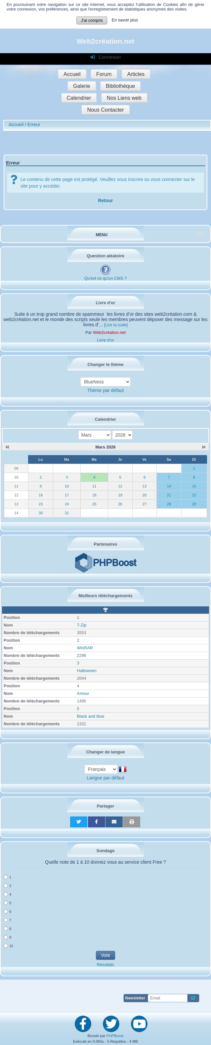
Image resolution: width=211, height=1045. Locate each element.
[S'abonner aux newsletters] (193, 997)
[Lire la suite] (116, 325)
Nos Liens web (124, 98)
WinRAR (85, 648)
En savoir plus (125, 20)
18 (94, 495)
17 (67, 495)
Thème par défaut (105, 390)
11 (94, 486)
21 (169, 495)
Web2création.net (106, 41)
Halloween (87, 670)
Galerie (81, 86)
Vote (105, 955)
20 (145, 495)
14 (169, 486)
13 (145, 486)
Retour (105, 200)
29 (194, 504)
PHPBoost (115, 1036)
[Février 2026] (7, 447)
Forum (103, 74)
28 (169, 504)
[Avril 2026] (204, 447)
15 (194, 486)
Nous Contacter (105, 110)
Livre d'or (105, 340)
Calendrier (79, 98)
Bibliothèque (120, 86)
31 (67, 513)
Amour (83, 693)
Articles (136, 74)
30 (41, 513)
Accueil (72, 74)
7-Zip (82, 625)
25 (94, 504)
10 (67, 486)
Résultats (105, 964)
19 (120, 495)
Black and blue (91, 716)
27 (145, 504)
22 (194, 495)
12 (120, 486)
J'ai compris (92, 20)
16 (41, 495)
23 (41, 504)
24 (67, 504)
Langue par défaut (105, 777)
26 (120, 504)
